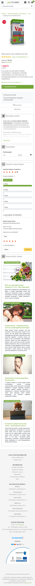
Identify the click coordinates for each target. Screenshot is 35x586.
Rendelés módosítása (17, 467)
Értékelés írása (8, 180)
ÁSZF (17, 479)
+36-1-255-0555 (20, 524)
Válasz (6, 249)
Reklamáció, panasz (17, 472)
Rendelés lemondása (17, 469)
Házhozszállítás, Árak (17, 457)
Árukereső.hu (17, 541)
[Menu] (25, 2)
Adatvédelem (17, 474)
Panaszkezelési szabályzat (17, 476)
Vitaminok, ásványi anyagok (12, 262)
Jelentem (28, 249)
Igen (5, 236)
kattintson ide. (28, 582)
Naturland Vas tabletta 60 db (11, 223)
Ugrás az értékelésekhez (20, 57)
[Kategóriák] (2, 2)
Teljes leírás (6, 140)
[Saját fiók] (29, 2)
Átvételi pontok (18, 460)
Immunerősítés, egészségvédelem (14, 355)
